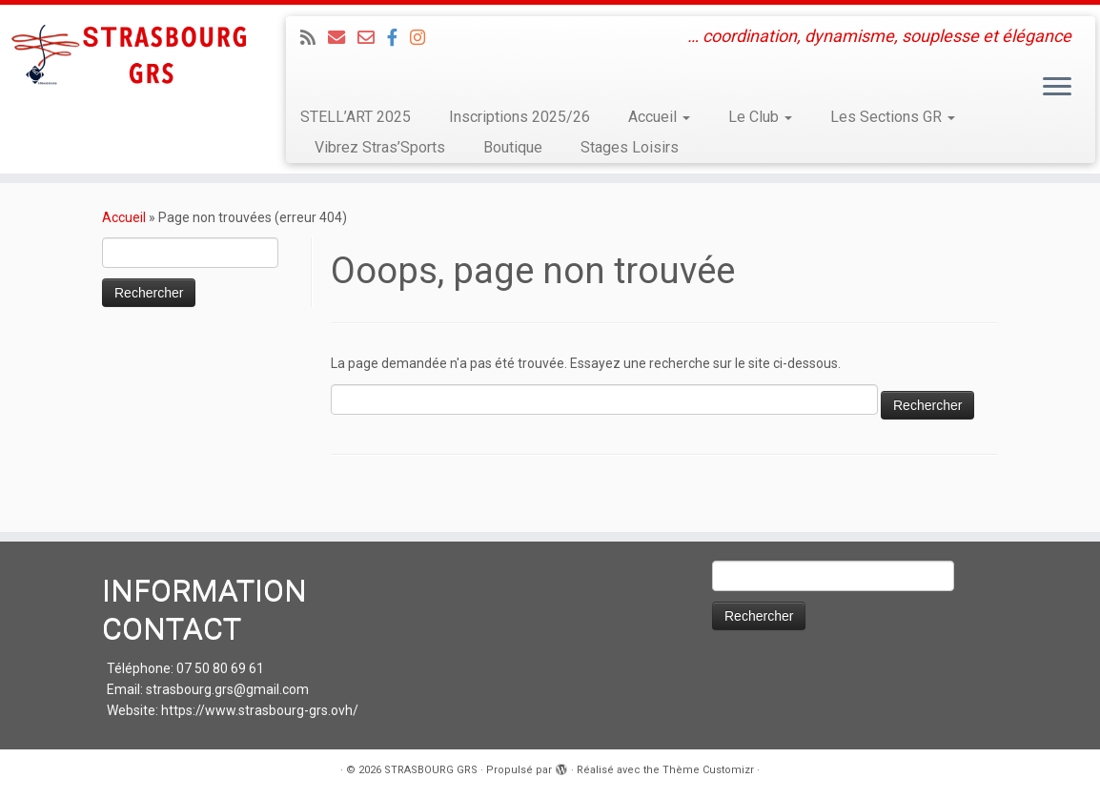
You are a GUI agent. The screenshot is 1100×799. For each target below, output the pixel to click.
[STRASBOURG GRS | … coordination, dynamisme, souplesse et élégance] (128, 57)
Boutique (512, 147)
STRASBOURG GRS (431, 770)
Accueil (659, 117)
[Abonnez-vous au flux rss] (314, 38)
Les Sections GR (892, 117)
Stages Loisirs (630, 147)
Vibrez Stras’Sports (380, 147)
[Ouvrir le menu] (1057, 87)
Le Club (760, 117)
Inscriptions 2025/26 (519, 117)
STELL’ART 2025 (355, 117)
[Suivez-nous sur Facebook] (398, 38)
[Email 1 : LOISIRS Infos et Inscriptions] (342, 38)
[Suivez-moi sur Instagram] (424, 38)
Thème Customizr (708, 770)
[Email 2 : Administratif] (372, 38)
